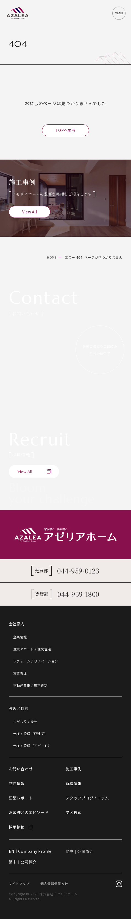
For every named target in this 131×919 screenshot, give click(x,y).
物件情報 (17, 783)
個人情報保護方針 (54, 883)
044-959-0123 (78, 570)
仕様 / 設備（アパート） (32, 745)
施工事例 (74, 769)
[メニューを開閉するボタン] (119, 13)
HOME (52, 257)
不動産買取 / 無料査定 (30, 685)
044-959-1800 (78, 594)
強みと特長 (19, 708)
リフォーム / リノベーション (35, 661)
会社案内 (17, 623)
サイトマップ (19, 883)
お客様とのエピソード (29, 812)
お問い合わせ (21, 769)
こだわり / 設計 (25, 721)
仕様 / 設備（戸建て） (30, 733)
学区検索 (74, 812)
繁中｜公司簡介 (23, 862)
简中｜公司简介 (80, 851)
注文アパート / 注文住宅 (32, 649)
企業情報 (20, 636)
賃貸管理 (20, 673)
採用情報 (17, 827)
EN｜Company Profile (30, 851)
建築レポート (21, 798)
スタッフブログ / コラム (87, 798)
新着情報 (74, 783)
